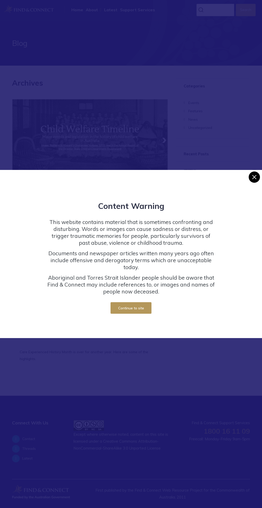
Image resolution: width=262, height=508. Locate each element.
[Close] (254, 174)
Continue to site (131, 305)
